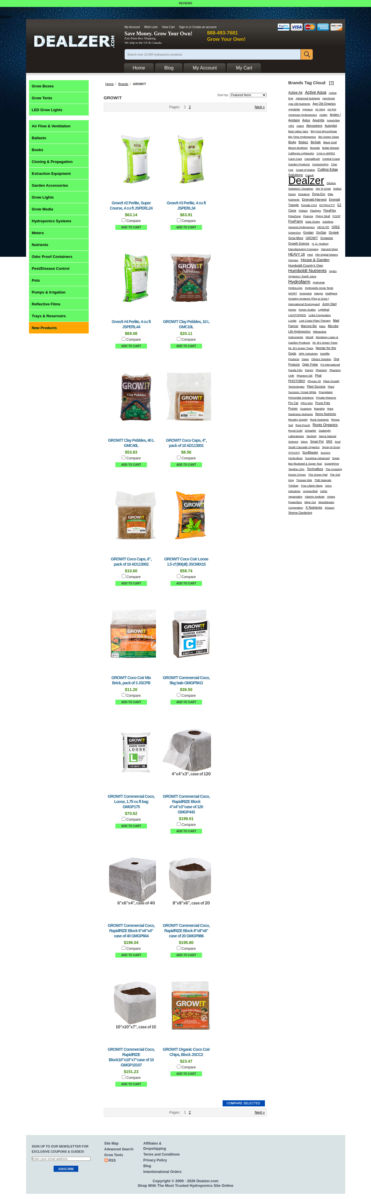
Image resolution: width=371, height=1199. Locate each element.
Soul (338, 441)
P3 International (330, 364)
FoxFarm (295, 221)
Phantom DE (304, 375)
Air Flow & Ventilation (51, 126)
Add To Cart (131, 227)
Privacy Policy (155, 1160)
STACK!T (294, 452)
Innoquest (305, 293)
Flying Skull (322, 216)
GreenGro (294, 232)
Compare (133, 221)
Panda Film (295, 370)
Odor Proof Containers (52, 256)
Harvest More (329, 249)
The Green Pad (317, 474)
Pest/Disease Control (51, 268)
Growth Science (299, 243)
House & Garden (315, 260)
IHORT (292, 293)
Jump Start (329, 304)
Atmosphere (314, 125)
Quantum (306, 408)
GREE (336, 227)
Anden (323, 114)
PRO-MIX (307, 403)
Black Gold (330, 142)
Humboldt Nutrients (307, 270)
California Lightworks (301, 153)
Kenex (292, 309)
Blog (147, 1166)
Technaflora (315, 469)
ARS (291, 125)
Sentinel (311, 436)
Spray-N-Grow (331, 447)
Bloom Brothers (298, 147)
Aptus (306, 120)
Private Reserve (326, 397)
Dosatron (304, 194)
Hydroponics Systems (52, 221)
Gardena (327, 221)
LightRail (323, 309)
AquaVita (318, 120)
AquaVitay (333, 120)
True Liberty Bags (312, 485)
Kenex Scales (307, 309)
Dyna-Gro (318, 194)
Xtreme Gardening (300, 512)
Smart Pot (316, 441)
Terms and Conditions (161, 1154)
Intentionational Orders (162, 1172)
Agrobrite (294, 109)
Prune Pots (322, 403)
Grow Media (42, 209)
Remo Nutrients (325, 414)
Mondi (309, 337)
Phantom (321, 370)
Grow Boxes (43, 86)
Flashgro (315, 210)
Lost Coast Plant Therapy (315, 320)
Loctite (292, 320)
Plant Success (316, 386)
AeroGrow (328, 98)
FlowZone (294, 216)
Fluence (308, 216)
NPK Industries (308, 353)
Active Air (295, 93)
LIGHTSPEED (297, 315)
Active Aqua (315, 92)
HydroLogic (295, 287)
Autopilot (331, 125)
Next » (260, 107)
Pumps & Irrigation (49, 292)
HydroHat (319, 282)
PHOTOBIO (296, 381)
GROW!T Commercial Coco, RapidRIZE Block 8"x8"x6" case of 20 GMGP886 (186, 930)
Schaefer (310, 430)
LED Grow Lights (47, 110)
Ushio (323, 491)
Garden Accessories (50, 185)
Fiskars (303, 210)
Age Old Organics (324, 103)
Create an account (204, 27)
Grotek (334, 232)
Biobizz (303, 142)
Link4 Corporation (319, 315)
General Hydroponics (301, 227)
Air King (320, 109)
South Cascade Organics (304, 447)
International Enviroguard (304, 304)
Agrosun (307, 109)
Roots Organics (325, 425)
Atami (300, 125)
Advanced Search (119, 1149)
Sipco (304, 441)
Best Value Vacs (298, 131)
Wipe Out (310, 502)
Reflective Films (46, 304)
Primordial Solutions (301, 397)
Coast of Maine (305, 169)
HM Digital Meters (326, 254)
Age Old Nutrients (299, 103)
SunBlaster (310, 452)
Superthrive (331, 463)
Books (37, 150)
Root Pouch (302, 425)
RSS (112, 1160)
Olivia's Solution (321, 359)
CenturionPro (320, 164)
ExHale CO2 (309, 205)
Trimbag (293, 485)
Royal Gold (295, 430)
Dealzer (306, 180)
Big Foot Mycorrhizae (324, 131)
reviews (6, 16)
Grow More (295, 238)
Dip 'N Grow (323, 188)
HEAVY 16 (296, 254)
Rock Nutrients (319, 419)
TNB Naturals (322, 480)
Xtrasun (329, 507)
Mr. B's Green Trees (324, 342)
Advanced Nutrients (308, 98)
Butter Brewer (330, 147)
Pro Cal (293, 403)
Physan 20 (314, 381)
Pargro (309, 370)
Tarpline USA (296, 469)
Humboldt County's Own (305, 265)
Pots (36, 280)
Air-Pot (332, 109)
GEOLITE (323, 227)
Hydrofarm (299, 281)
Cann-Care (295, 158)
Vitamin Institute (314, 496)
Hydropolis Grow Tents (319, 287)
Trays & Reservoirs (49, 316)
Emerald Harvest (314, 199)
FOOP (336, 216)
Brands (123, 84)
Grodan (308, 232)
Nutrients (40, 245)
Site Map (111, 1143)
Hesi (310, 254)
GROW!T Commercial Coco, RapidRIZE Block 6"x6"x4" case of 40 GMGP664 (131, 930)
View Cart (168, 27)
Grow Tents (42, 98)
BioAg (292, 142)
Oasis (305, 359)
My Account (132, 27)
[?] (331, 82)
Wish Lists (150, 27)
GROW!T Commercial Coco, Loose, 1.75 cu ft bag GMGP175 (131, 801)
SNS (329, 441)
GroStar (321, 232)
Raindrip (319, 408)
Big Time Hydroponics (302, 136)
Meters (38, 233)
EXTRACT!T (327, 205)
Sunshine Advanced (317, 458)
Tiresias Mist (304, 480)
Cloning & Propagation (52, 162)
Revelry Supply (298, 419)
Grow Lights (43, 197)
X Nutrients (313, 507)
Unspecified (310, 491)
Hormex (293, 260)
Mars (322, 326)
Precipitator (326, 392)
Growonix (326, 238)
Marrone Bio (309, 326)
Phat (318, 375)
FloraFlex (329, 210)
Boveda (315, 147)
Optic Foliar (310, 364)
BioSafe (316, 142)
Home (110, 84)
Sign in (183, 27)
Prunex (293, 408)
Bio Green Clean (328, 136)
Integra (318, 293)
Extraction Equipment (51, 173)
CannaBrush (312, 158)
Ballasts (39, 138)
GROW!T (311, 238)
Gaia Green (312, 221)
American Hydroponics (302, 114)
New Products (44, 328)
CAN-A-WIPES (326, 153)
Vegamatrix (295, 496)
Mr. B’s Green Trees (300, 348)
